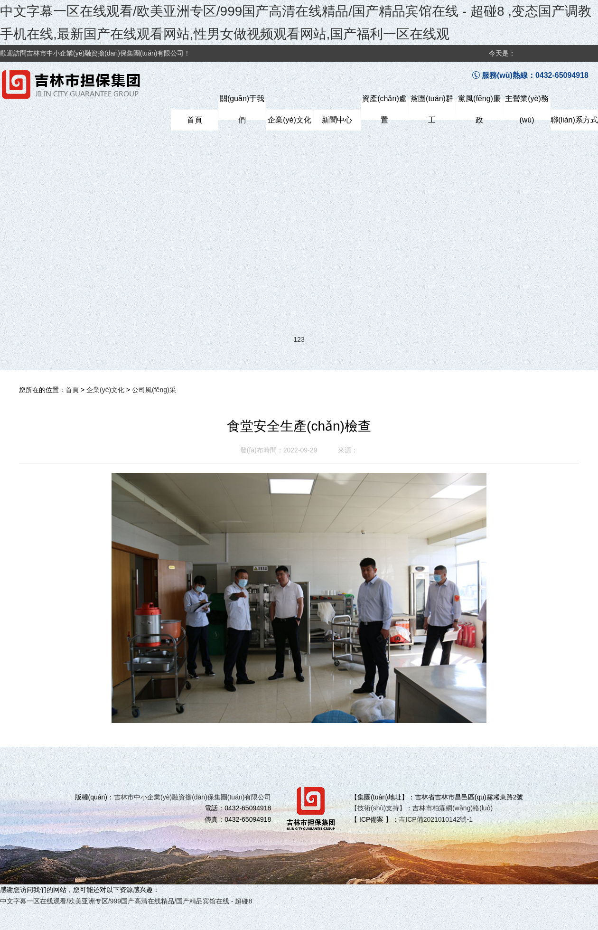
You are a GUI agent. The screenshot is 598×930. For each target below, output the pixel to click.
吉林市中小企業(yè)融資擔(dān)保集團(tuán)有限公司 (192, 797)
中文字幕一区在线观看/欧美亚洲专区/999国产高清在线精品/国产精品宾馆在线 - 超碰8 (126, 901)
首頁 (72, 390)
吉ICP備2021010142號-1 (436, 819)
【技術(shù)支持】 (378, 808)
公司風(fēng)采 (154, 390)
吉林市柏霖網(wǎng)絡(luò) (452, 808)
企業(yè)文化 (105, 390)
